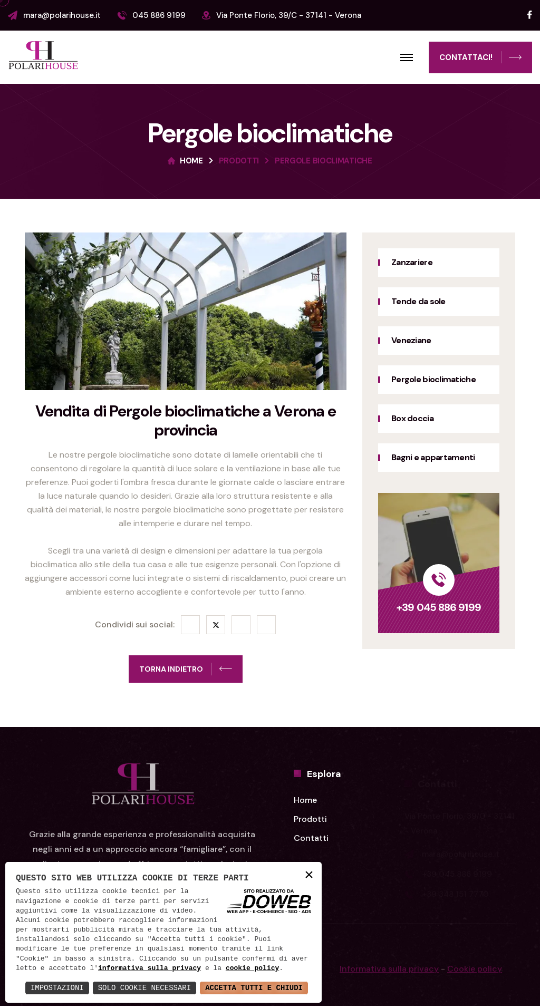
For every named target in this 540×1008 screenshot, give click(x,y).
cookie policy (252, 968)
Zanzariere (411, 262)
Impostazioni (57, 988)
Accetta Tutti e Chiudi (254, 988)
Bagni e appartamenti (433, 457)
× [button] (309, 875)
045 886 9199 (159, 15)
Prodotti (239, 161)
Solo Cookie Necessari (144, 988)
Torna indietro (185, 670)
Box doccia (412, 418)
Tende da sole (418, 301)
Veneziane (411, 340)
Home (191, 161)
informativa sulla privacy (149, 968)
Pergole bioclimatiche (433, 379)
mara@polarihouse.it (62, 15)
